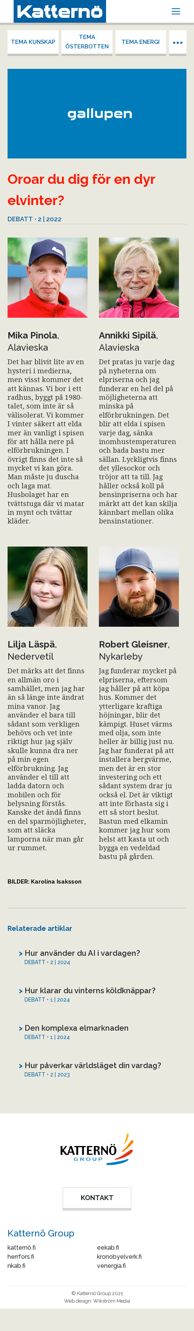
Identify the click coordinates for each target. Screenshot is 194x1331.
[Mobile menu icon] (175, 11)
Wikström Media (111, 1301)
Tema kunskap (33, 42)
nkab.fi (16, 1265)
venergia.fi (111, 1265)
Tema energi (141, 42)
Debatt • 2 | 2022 (35, 219)
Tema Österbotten (87, 42)
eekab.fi (108, 1247)
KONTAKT (97, 1198)
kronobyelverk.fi (119, 1256)
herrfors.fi (21, 1256)
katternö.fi (21, 1247)
